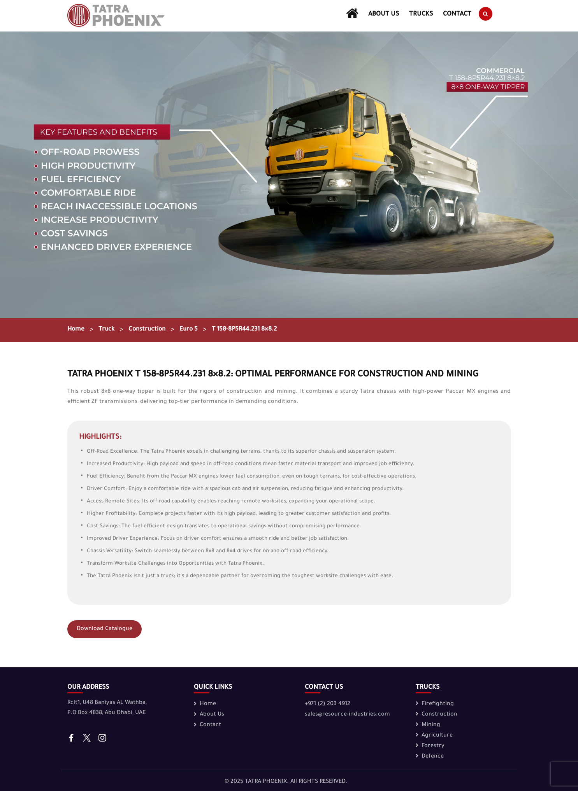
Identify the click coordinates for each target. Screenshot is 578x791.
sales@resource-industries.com (347, 715)
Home (76, 329)
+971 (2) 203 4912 (327, 704)
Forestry (433, 746)
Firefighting (438, 704)
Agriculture (437, 736)
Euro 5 (193, 329)
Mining (431, 725)
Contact (457, 14)
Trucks (421, 14)
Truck (107, 329)
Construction (150, 329)
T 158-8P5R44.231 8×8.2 (251, 329)
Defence (433, 757)
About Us (383, 14)
